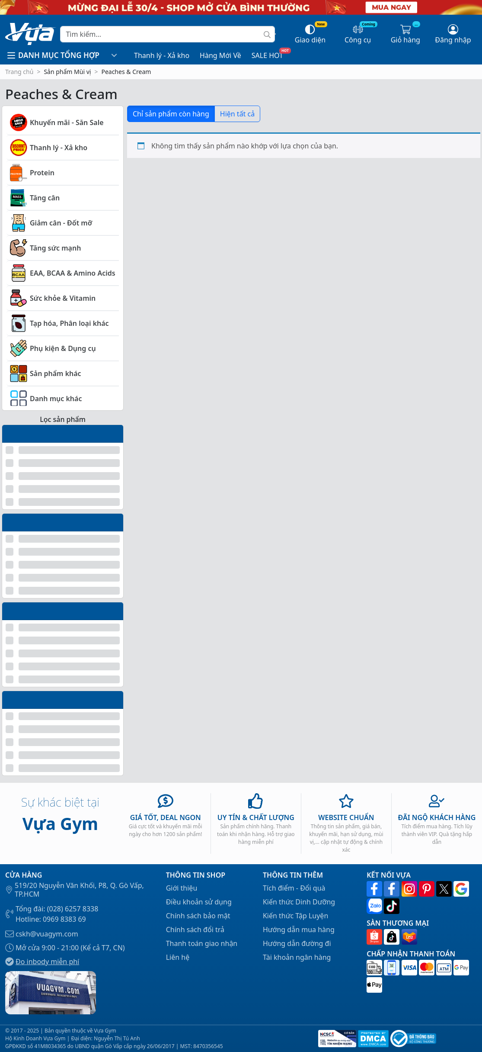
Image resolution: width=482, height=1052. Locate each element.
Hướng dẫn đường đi (297, 943)
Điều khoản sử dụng (199, 902)
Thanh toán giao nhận (202, 943)
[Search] (167, 34)
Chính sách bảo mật (198, 915)
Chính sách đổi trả (195, 929)
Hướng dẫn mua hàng (299, 929)
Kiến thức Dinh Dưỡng (299, 902)
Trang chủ (19, 72)
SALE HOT (267, 55)
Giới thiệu (182, 888)
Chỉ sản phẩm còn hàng (171, 114)
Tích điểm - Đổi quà (294, 888)
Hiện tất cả (237, 114)
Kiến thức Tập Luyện (295, 915)
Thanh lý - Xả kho (161, 55)
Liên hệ (178, 957)
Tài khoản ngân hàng (297, 957)
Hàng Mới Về (220, 55)
